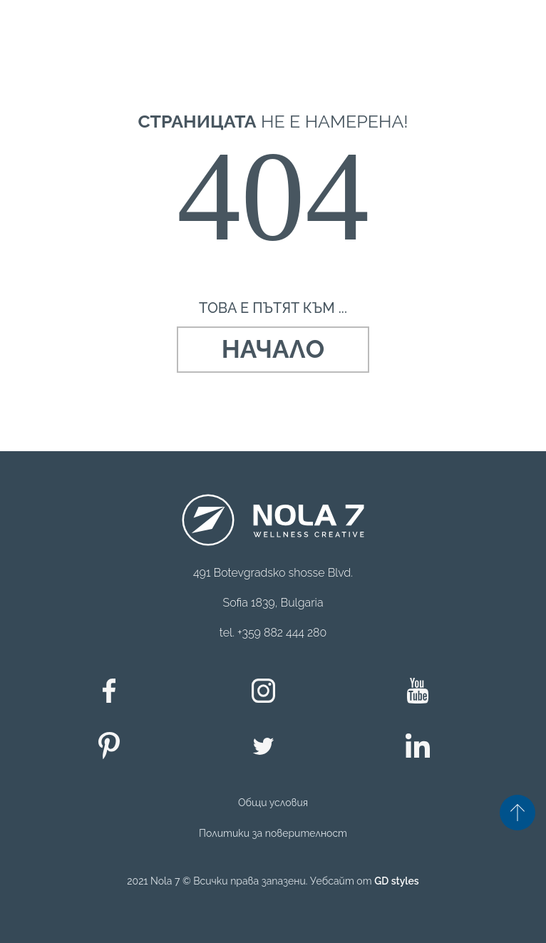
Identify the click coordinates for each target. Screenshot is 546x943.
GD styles (396, 881)
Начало (273, 349)
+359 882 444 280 (281, 632)
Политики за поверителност (273, 833)
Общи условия (273, 802)
